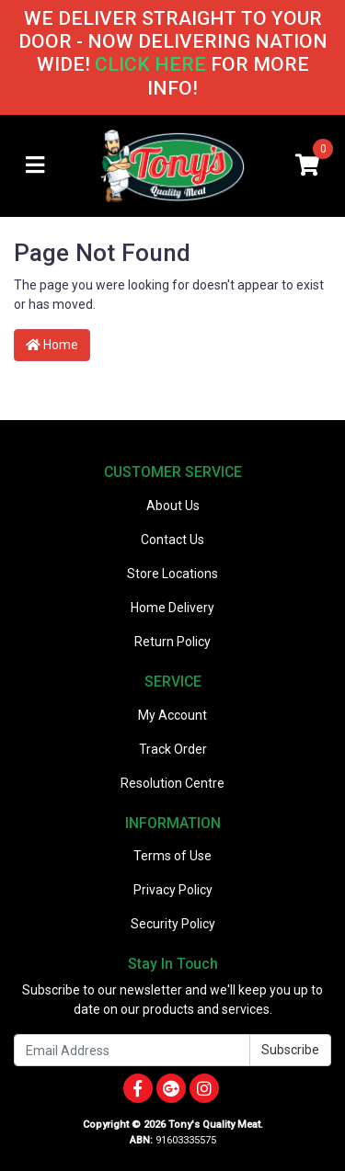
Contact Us (172, 539)
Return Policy (172, 641)
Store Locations (172, 573)
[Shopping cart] (307, 166)
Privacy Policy (173, 889)
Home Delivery (172, 607)
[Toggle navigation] (35, 166)
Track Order (173, 749)
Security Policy (173, 923)
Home (52, 344)
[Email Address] (132, 1050)
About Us (173, 505)
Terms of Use (172, 855)
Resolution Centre (172, 783)
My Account (172, 715)
